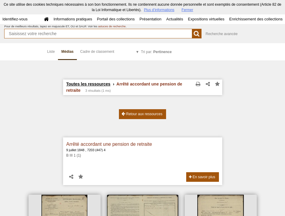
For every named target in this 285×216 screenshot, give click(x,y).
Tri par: (156, 52)
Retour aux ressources (142, 114)
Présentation (150, 19)
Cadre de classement (97, 52)
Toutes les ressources (88, 84)
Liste (51, 52)
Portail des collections (116, 19)
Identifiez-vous (15, 19)
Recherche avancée (222, 34)
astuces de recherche (112, 26)
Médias (67, 52)
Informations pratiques (72, 19)
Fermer (187, 10)
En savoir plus (202, 177)
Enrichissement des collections (256, 19)
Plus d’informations (159, 10)
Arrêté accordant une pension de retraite (109, 144)
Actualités (174, 19)
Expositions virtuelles (206, 19)
